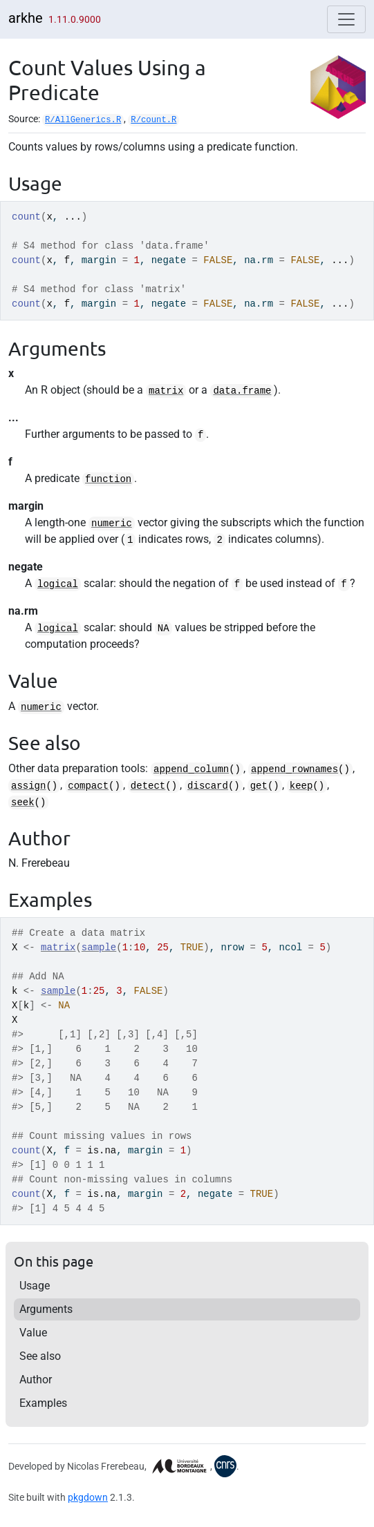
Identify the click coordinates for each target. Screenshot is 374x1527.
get (259, 785)
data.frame (242, 390)
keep (301, 785)
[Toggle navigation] (346, 19)
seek (23, 802)
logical (57, 584)
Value (33, 1332)
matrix (166, 390)
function (108, 479)
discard (207, 785)
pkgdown (88, 1497)
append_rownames (294, 769)
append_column (191, 769)
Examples (43, 1403)
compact (88, 785)
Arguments (46, 1309)
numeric (111, 523)
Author (35, 1379)
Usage (34, 1285)
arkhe (25, 18)
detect (148, 785)
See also (40, 1356)
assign (28, 785)
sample (99, 947)
